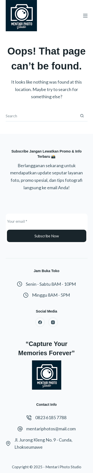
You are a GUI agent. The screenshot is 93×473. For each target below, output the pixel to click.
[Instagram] (53, 322)
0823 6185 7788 (50, 417)
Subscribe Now (46, 236)
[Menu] (85, 15)
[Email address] (46, 221)
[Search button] (82, 116)
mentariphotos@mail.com (51, 428)
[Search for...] (41, 116)
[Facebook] (40, 322)
